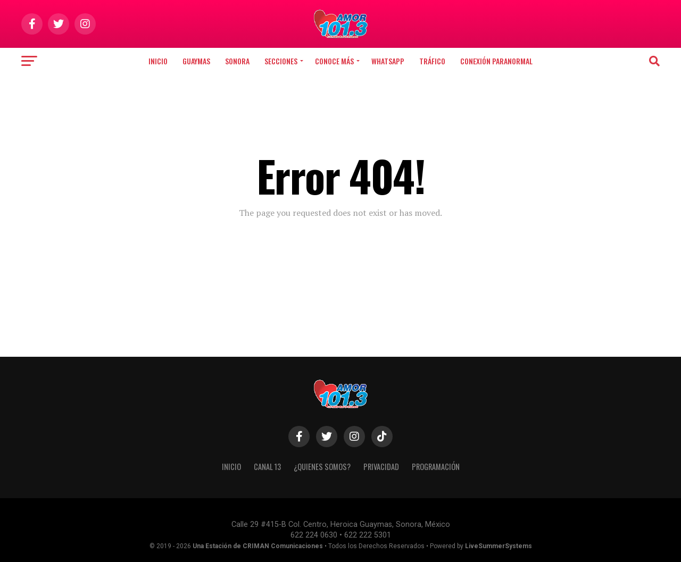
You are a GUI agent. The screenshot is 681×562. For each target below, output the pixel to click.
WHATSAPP (387, 60)
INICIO (231, 466)
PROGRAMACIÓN (436, 466)
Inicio (158, 60)
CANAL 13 (267, 466)
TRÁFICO (432, 60)
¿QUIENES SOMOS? (322, 466)
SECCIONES (280, 60)
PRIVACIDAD (381, 466)
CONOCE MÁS (334, 60)
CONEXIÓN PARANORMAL (496, 60)
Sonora (237, 60)
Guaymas (196, 60)
